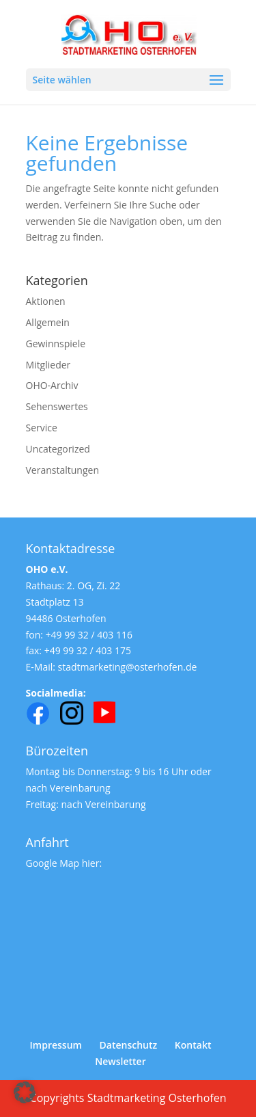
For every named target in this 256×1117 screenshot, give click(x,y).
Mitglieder (48, 364)
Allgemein (48, 322)
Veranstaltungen (62, 469)
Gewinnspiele (56, 343)
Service (41, 427)
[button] (24, 1092)
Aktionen (46, 301)
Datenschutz (129, 1044)
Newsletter (120, 1061)
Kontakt (193, 1044)
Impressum (56, 1044)
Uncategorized (58, 448)
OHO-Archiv (52, 385)
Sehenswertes (57, 406)
